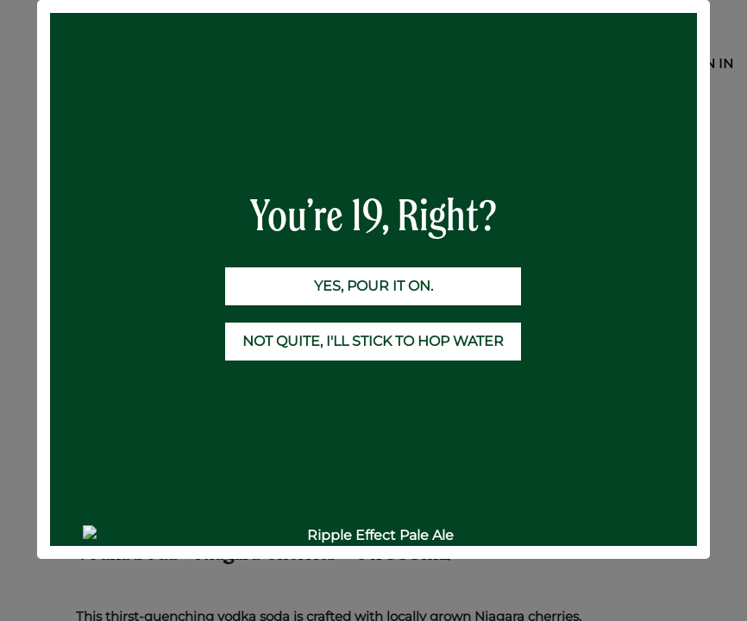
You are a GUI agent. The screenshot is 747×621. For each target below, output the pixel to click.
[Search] (653, 99)
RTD (185, 132)
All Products (115, 132)
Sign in (707, 63)
